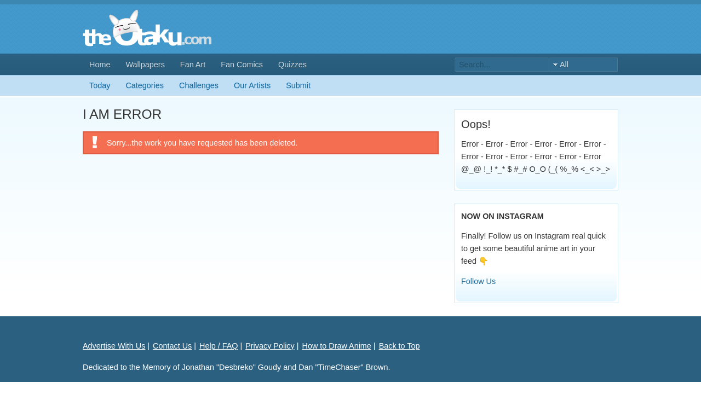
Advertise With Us (114, 345)
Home (99, 64)
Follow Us (478, 281)
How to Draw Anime (336, 345)
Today (99, 85)
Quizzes (292, 64)
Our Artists (252, 85)
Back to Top (399, 345)
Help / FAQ (218, 345)
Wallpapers (144, 64)
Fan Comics (242, 64)
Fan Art (192, 64)
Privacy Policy (270, 345)
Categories (144, 85)
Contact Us (172, 345)
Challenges (199, 85)
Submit (298, 85)
